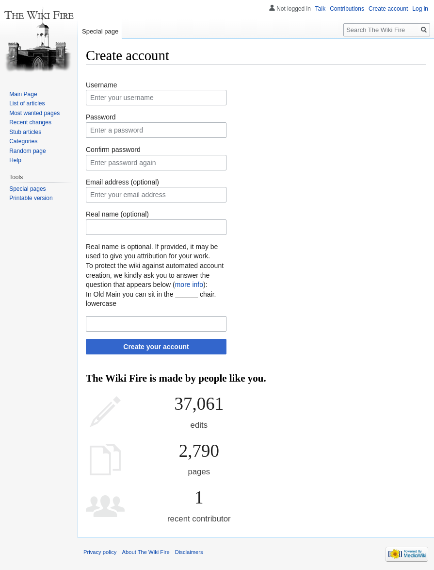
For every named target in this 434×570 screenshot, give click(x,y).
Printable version (30, 198)
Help (15, 160)
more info (189, 284)
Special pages (27, 188)
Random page (27, 151)
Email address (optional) (122, 182)
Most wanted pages (34, 113)
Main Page (23, 94)
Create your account (156, 347)
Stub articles (25, 132)
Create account (388, 8)
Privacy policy (99, 552)
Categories (23, 141)
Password (100, 117)
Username (101, 85)
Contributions (347, 8)
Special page (100, 31)
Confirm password (113, 149)
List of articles (27, 103)
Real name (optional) (117, 214)
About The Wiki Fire (146, 552)
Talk (320, 8)
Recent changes (30, 122)
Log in (420, 8)
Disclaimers (189, 552)
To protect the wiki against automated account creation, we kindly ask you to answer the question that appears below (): (155, 275)
